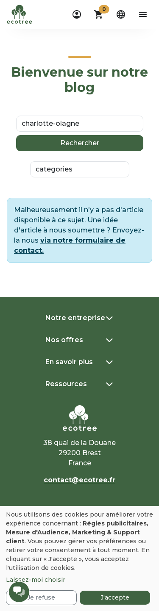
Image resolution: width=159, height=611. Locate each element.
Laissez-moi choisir (35, 579)
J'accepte (114, 597)
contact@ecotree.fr (79, 480)
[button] (98, 14)
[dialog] (79, 558)
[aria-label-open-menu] (143, 14)
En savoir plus (69, 362)
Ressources (66, 384)
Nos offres (64, 340)
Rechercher (79, 143)
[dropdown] (76, 14)
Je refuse (41, 597)
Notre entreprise (75, 318)
